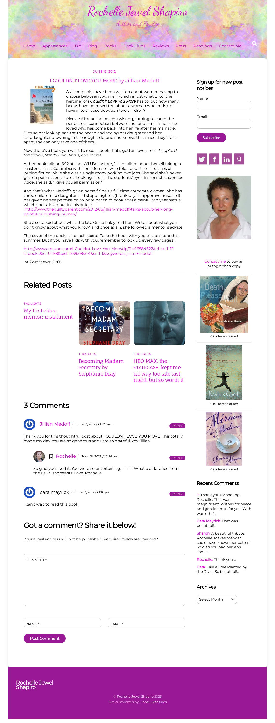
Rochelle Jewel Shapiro (135, 696)
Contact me (215, 261)
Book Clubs (134, 46)
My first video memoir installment (48, 313)
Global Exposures (153, 702)
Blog (92, 46)
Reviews (161, 46)
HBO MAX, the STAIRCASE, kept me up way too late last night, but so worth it (158, 370)
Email (117, 624)
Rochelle (66, 456)
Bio (78, 46)
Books (110, 46)
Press (181, 46)
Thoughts (32, 303)
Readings (202, 46)
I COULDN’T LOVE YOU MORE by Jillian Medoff (104, 80)
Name (33, 624)
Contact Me (230, 46)
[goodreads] (239, 159)
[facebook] (214, 159)
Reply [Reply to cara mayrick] (177, 494)
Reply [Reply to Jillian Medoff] (177, 426)
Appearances (55, 46)
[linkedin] (227, 159)
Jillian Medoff (55, 424)
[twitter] (202, 159)
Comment (37, 560)
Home (29, 46)
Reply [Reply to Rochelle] (177, 458)
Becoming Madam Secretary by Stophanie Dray (101, 367)
